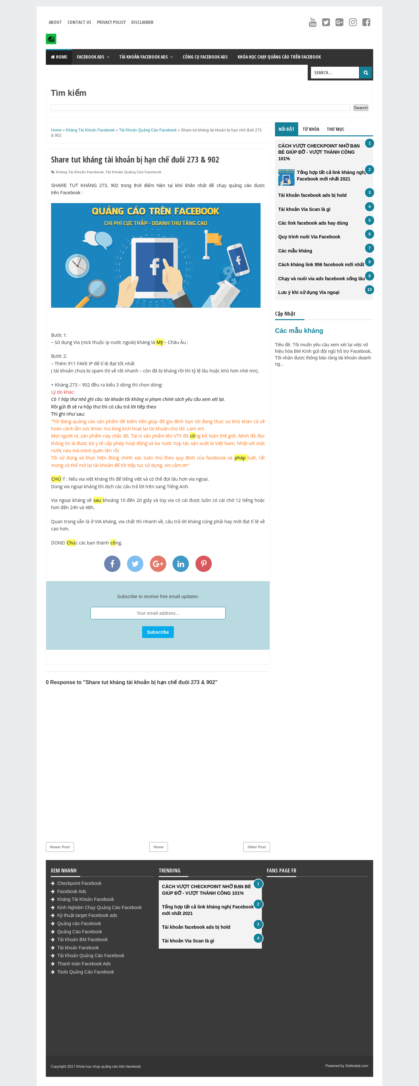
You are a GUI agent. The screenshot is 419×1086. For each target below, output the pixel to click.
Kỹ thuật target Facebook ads (87, 915)
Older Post (256, 847)
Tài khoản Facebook (78, 947)
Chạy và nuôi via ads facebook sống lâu (321, 278)
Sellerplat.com (356, 1066)
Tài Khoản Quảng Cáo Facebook (133, 172)
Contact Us (79, 22)
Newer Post (60, 847)
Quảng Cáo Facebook (79, 931)
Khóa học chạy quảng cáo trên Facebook (279, 57)
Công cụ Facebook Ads (205, 57)
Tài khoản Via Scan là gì (304, 209)
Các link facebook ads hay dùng (313, 223)
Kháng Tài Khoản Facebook (79, 172)
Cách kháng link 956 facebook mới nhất (321, 264)
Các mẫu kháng (295, 250)
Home (59, 57)
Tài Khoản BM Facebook (82, 939)
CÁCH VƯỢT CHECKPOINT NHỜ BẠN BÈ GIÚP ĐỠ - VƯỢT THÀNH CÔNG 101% (319, 152)
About (55, 22)
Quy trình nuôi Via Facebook (309, 236)
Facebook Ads (90, 57)
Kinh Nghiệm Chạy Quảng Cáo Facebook (99, 907)
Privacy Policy (111, 22)
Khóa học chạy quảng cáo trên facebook (108, 1066)
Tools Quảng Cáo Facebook (85, 971)
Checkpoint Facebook (79, 883)
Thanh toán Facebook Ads (84, 963)
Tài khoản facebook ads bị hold (312, 195)
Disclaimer (142, 22)
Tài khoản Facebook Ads (143, 57)
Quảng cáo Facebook (79, 923)
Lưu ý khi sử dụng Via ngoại (308, 292)
